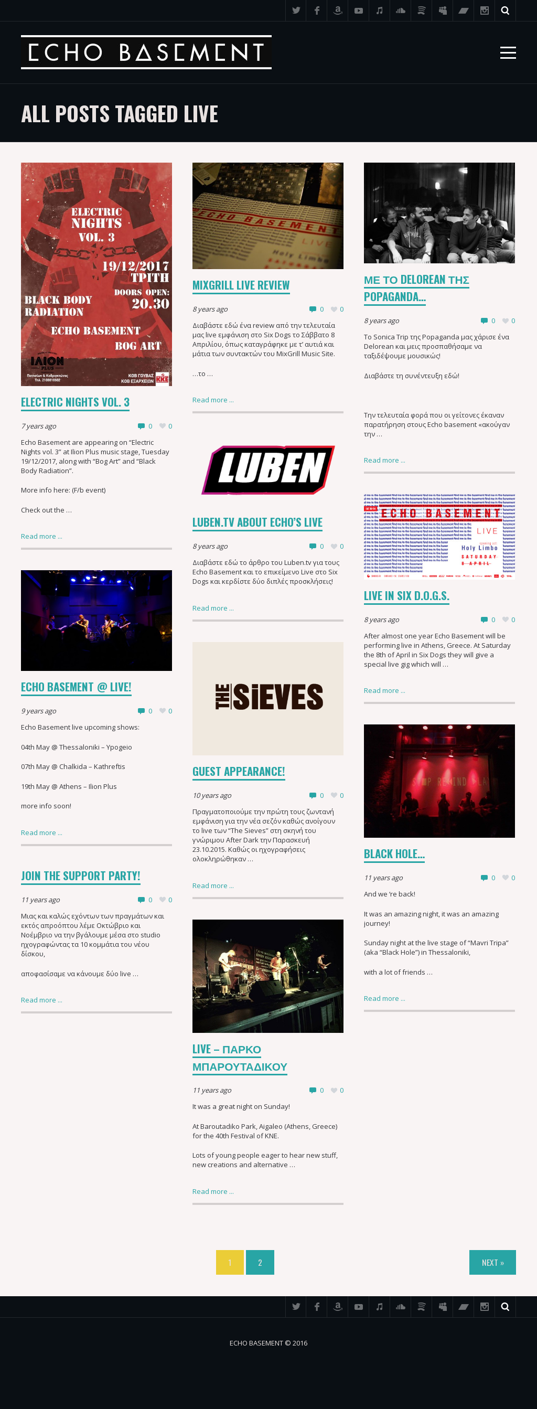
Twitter (295, 10)
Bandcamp (463, 10)
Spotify (421, 10)
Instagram (484, 10)
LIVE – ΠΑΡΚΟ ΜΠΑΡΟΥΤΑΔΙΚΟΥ (239, 1057)
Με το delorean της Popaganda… (416, 287)
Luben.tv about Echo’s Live (257, 522)
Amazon (337, 10)
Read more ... (41, 536)
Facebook (316, 10)
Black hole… (394, 853)
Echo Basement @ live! (76, 686)
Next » (493, 1262)
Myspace (442, 10)
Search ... (505, 10)
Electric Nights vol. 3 (75, 401)
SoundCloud (400, 10)
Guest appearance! (238, 771)
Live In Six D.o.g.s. (406, 595)
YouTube (358, 10)
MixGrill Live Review (241, 284)
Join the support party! (81, 875)
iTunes (379, 10)
